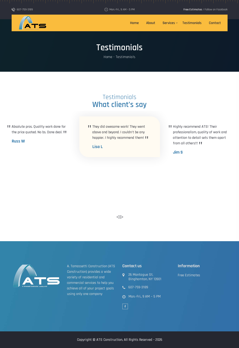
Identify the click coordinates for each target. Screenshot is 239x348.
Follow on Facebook (216, 9)
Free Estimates (189, 275)
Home (134, 23)
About (150, 23)
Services (169, 23)
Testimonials (192, 23)
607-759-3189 (138, 287)
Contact (215, 23)
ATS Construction (109, 339)
